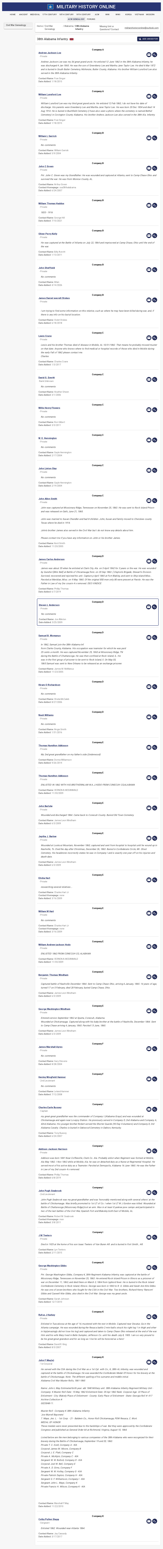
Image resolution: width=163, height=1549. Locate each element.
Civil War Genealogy (50, 27)
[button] (79, 53)
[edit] (154, 54)
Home (40, 26)
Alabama (68, 26)
